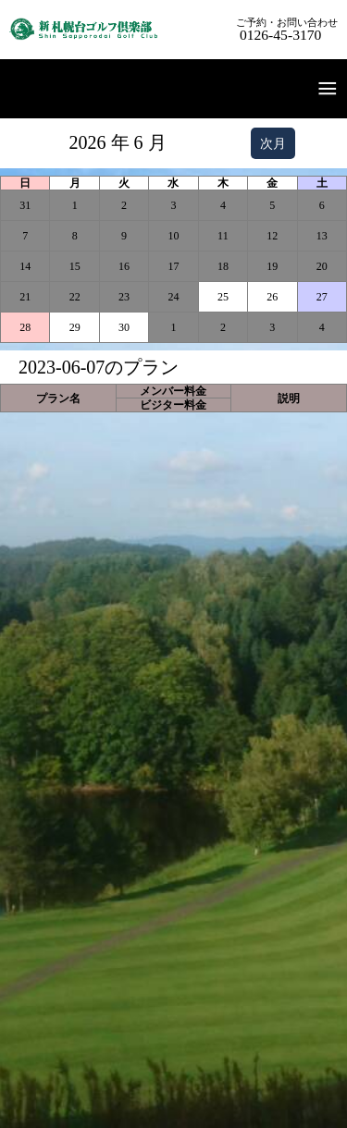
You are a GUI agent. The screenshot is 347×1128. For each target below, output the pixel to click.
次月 (273, 143)
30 (124, 327)
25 (223, 296)
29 (75, 327)
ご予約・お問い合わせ (287, 30)
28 (25, 327)
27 (322, 296)
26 (272, 296)
